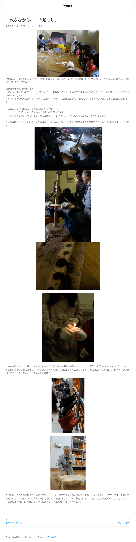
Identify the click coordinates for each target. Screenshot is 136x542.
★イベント (37, 26)
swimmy (10, 26)
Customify (52, 537)
